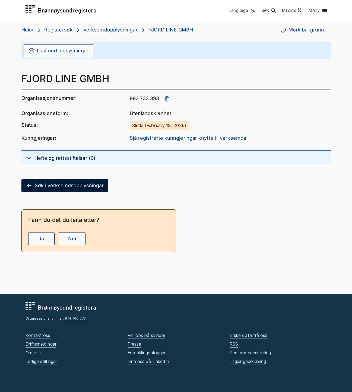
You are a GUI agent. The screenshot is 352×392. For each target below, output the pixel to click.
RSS (234, 344)
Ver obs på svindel (146, 335)
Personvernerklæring (250, 352)
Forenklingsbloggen (147, 352)
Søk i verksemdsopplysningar (65, 185)
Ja (41, 238)
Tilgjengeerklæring (248, 361)
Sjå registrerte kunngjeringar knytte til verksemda (188, 138)
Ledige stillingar (41, 361)
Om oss (33, 352)
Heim (27, 30)
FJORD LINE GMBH (170, 30)
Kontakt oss (38, 335)
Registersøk (58, 30)
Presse (134, 344)
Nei (72, 238)
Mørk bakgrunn (302, 30)
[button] (242, 10)
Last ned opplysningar (58, 50)
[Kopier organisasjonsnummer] (167, 98)
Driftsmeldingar (41, 344)
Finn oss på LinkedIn (148, 361)
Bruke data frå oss (249, 335)
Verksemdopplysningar (110, 30)
